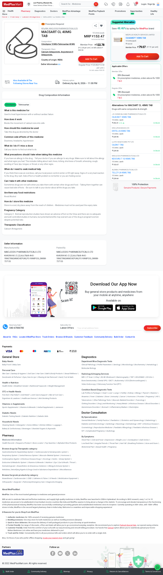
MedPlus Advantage (71, 12)
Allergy (138, 393)
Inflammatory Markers (119, 407)
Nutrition (49, 462)
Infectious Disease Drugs (31, 459)
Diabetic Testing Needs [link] (11, 416)
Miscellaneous (66, 470)
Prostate (140, 396)
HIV (157, 396)
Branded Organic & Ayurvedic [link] (44, 429)
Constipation (133, 440)
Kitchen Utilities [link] (46, 425)
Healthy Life (154, 12)
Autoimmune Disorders (91, 407)
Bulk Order (119, 337)
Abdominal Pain (88, 447)
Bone (107, 396)
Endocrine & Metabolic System (14, 462)
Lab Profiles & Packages (91, 393)
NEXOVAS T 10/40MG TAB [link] (123, 159)
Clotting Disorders (89, 403)
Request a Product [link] (23, 443)
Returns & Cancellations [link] (119, 571)
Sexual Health (101, 447)
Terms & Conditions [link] (153, 571)
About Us (7, 337)
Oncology (46, 459)
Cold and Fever (97, 440)
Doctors (54, 11)
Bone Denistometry (89, 381)
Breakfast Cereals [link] (21, 386)
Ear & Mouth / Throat (67, 462)
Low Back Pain (87, 443)
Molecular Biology (89, 368)
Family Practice (103, 420)
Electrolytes (134, 407)
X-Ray (96, 377)
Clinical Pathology (89, 365)
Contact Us (130, 337)
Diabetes (99, 396)
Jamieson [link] (59, 407)
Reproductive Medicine (103, 427)
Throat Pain (113, 443)
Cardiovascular (20, 478)
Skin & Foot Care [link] (55, 395)
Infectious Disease (136, 403)
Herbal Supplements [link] (45, 407)
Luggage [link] (57, 425)
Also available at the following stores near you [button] (25, 81)
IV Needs (53, 478)
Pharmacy (25, 11)
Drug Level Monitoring (106, 403)
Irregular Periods (101, 443)
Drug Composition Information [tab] (54, 95)
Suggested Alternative (123, 22)
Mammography (122, 377)
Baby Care (17, 365)
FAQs (15, 337)
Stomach (105, 407)
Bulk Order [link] (10, 571)
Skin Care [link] (5, 374)
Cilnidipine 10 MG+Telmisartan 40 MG (58, 44)
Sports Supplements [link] (10, 407)
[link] (12, 4)
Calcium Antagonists (31, 17)
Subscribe (152, 328)
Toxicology (140, 400)
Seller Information (50, 64)
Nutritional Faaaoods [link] (38, 386)
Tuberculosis (87, 400)
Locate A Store (30, 337)
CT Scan (89, 377)
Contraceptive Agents (10, 459)
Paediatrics (115, 420)
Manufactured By (11, 248)
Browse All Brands (64, 337)
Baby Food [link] (6, 365)
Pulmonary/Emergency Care (34, 482)
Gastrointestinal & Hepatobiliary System (18, 452)
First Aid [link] (5, 395)
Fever (92, 396)
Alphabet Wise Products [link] (67, 443)
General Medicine (88, 420)
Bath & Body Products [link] (54, 374)
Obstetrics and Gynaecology (132, 420)
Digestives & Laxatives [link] (11, 398)
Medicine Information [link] (12, 440)
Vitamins (153, 393)
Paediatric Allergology (123, 427)
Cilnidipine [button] (10, 105)
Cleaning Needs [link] (8, 425)
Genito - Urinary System (61, 459)
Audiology (110, 431)
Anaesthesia (7, 478)
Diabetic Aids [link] (43, 416)
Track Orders (48, 337)
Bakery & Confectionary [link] (11, 429)
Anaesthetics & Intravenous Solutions (32, 466)
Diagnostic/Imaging (54, 482)
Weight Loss (121, 440)
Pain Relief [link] (15, 395)
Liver (110, 393)
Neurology (120, 424)
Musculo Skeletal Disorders (123, 400)
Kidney (130, 393)
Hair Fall (123, 443)
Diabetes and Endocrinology (93, 424)
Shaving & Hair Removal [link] (47, 377)
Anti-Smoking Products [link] (48, 398)
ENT (139, 424)
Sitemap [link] (66, 571)
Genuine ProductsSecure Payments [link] (140, 188)
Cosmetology (87, 427)
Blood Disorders (152, 403)
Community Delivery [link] (38, 571)
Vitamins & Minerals (36, 462)
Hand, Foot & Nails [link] (66, 377)
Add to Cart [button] (91, 59)
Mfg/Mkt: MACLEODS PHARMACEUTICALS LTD (59, 28)
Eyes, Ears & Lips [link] (29, 377)
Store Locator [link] (38, 443)
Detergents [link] (20, 425)
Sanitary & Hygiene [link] (18, 374)
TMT (132, 377)
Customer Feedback (83, 337)
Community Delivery (103, 337)
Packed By (61, 248)
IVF (83, 431)
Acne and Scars (151, 443)
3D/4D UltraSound (108, 377)
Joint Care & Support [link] (39, 395)
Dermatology (131, 424)
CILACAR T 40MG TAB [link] (121, 117)
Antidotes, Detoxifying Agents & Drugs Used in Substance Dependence (30, 470)
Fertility (123, 393)
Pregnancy (150, 396)
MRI (83, 377)
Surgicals (17, 482)
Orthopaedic (7, 482)
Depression (109, 440)
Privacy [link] (90, 571)
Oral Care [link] (31, 374)
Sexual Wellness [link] (71, 374)
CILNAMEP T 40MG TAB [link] (136, 38)
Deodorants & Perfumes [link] (11, 377)
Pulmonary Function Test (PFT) (109, 384)
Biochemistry (140, 365)
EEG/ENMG (140, 377)
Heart (104, 393)
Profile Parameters (104, 365)
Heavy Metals (122, 403)
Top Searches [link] (50, 443)
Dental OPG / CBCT (105, 381)
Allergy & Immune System (58, 466)
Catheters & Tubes (40, 478)
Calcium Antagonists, (51, 52)
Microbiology (127, 365)
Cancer (123, 396)
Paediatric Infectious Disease (144, 427)
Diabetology (150, 420)
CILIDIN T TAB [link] (118, 145)
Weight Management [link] (56, 386)
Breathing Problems (136, 443)
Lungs (116, 393)
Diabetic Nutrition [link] (29, 416)
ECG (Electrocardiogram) (135, 381)
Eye (55, 462)
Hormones (65, 455)
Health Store (7, 12)
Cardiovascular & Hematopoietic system (51, 452)
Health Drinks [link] (7, 386)
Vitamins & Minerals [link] (28, 407)
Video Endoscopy (89, 384)
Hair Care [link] (40, 374)
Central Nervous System (28, 455)
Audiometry (119, 381)
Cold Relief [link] (25, 395)
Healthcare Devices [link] (29, 398)
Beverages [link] (26, 429)
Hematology (151, 365)
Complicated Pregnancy (95, 431)
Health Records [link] (8, 443)
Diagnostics (40, 11)
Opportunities (136, 12)
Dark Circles (144, 440)
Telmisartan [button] (23, 105)
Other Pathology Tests (102, 400)
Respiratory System (9, 455)
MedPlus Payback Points (97, 12)
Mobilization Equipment (67, 478)
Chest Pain (86, 440)
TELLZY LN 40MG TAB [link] (121, 173)
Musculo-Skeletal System (49, 455)
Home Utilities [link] (32, 425)
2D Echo (149, 377)
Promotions (120, 11)
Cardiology (110, 424)
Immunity (114, 396)
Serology (116, 365)
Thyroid (145, 393)
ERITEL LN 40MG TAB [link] (121, 131)
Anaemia (85, 396)
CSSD (29, 478)
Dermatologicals (8, 466)
